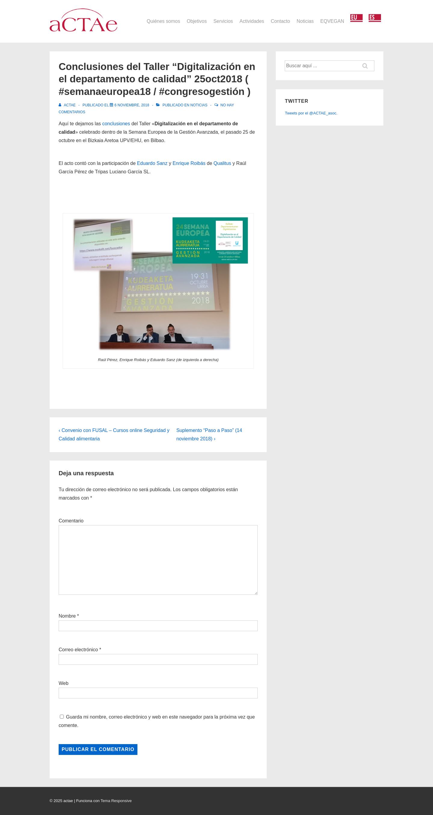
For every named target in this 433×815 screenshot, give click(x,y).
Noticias (305, 21)
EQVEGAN (332, 21)
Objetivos (197, 21)
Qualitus (222, 163)
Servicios (223, 21)
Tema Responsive (116, 800)
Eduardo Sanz (152, 163)
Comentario (71, 520)
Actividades (252, 21)
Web (64, 683)
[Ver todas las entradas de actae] (68, 105)
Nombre (67, 616)
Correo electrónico (78, 649)
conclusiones (116, 123)
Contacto (280, 21)
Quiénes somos (163, 21)
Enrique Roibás (189, 163)
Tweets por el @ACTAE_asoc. (311, 113)
